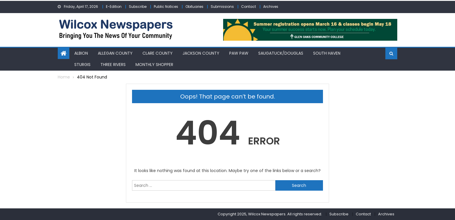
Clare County (157, 53)
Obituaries (194, 6)
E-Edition (114, 6)
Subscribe (138, 6)
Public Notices (166, 6)
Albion (81, 53)
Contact (248, 6)
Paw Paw (238, 53)
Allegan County (115, 53)
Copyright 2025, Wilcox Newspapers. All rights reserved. (270, 214)
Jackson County (201, 53)
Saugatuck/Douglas (280, 53)
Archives (270, 6)
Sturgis (82, 64)
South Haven (326, 53)
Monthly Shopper (154, 64)
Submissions (222, 6)
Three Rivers (113, 64)
